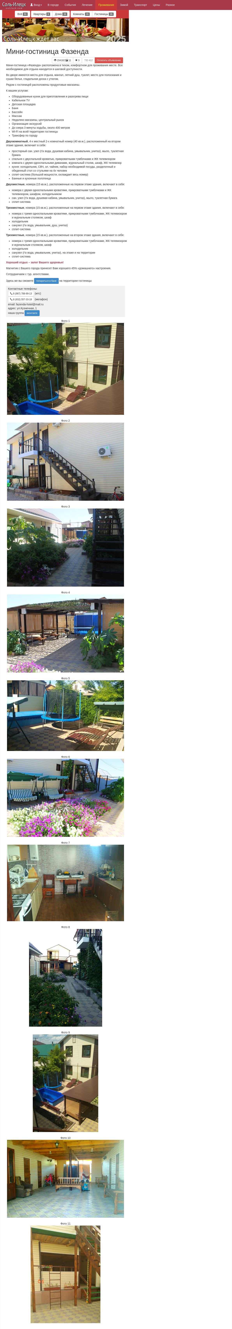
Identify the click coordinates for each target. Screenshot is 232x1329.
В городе (53, 4)
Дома (61, 14)
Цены (156, 4)
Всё (22, 14)
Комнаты (81, 14)
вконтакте (32, 313)
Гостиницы (104, 14)
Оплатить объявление (109, 60)
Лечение (87, 4)
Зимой (124, 4)
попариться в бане (46, 281)
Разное (170, 4)
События (70, 4)
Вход (36, 4)
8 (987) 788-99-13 (21, 293)
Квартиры (42, 14)
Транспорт (140, 4)
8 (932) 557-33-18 (21, 299)
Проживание (106, 4)
